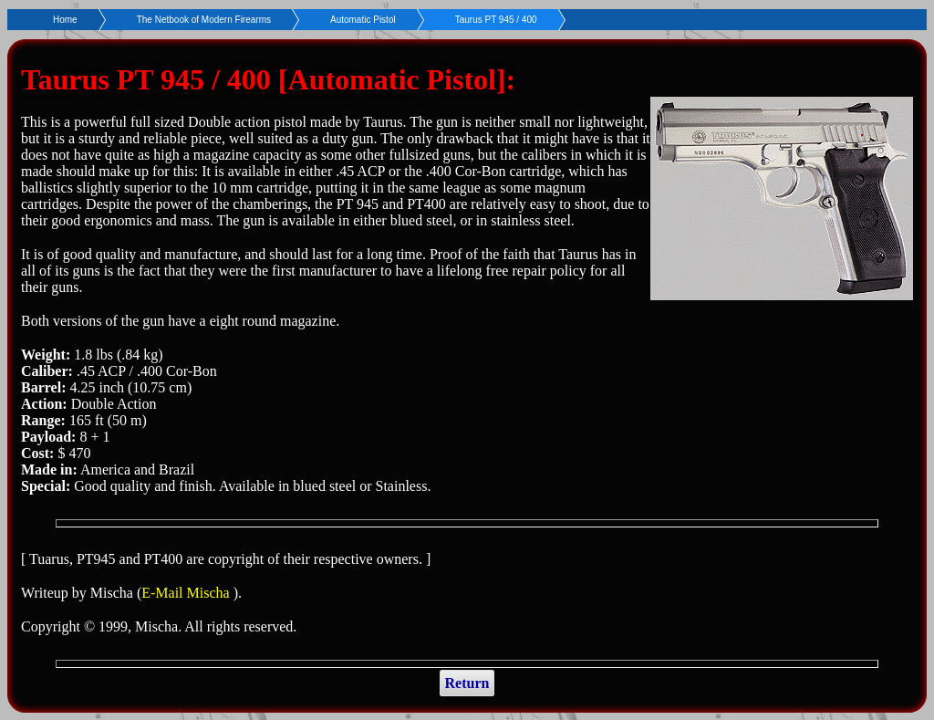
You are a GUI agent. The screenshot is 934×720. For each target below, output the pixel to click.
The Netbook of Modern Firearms (204, 20)
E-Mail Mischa (187, 592)
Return (467, 683)
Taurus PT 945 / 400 (496, 20)
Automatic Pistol (363, 20)
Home (65, 20)
